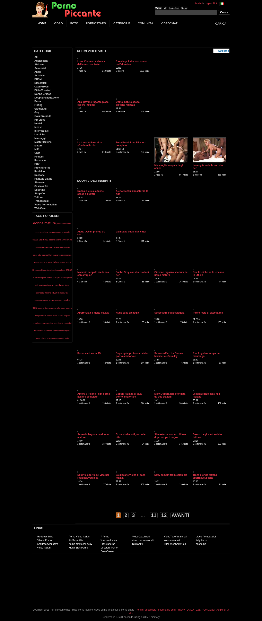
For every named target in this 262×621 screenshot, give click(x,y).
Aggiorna (223, 50)
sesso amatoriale (46, 323)
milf (36, 285)
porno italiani (52, 262)
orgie (67, 338)
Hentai (38, 123)
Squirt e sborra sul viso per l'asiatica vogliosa (93, 476)
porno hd (56, 308)
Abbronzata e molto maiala (93, 312)
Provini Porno (42, 167)
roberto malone (49, 270)
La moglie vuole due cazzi (131, 231)
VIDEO (58, 23)
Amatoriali (40, 68)
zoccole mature (40, 331)
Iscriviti (199, 3)
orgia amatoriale (63, 232)
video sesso (51, 338)
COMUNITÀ (145, 23)
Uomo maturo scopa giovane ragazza (128, 103)
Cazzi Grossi (41, 86)
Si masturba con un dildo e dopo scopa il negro (170, 436)
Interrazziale (41, 130)
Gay (36, 112)
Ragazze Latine (43, 178)
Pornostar (40, 160)
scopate (67, 316)
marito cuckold (39, 263)
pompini (56, 277)
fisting (40, 278)
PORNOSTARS (96, 23)
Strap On (39, 193)
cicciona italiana (55, 240)
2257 (198, 609)
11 (153, 515)
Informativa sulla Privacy (171, 609)
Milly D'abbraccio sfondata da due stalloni (169, 395)
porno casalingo (56, 285)
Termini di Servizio (146, 609)
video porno (58, 315)
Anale (37, 71)
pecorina (36, 323)
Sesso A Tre (41, 186)
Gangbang (40, 108)
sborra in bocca (48, 247)
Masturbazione (43, 142)
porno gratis (66, 255)
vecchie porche (52, 331)
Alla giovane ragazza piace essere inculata (92, 103)
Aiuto (215, 3)
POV (37, 164)
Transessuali (41, 200)
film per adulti (37, 270)
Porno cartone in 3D (89, 353)
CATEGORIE (121, 23)
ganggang (60, 338)
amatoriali (67, 323)
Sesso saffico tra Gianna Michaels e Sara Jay (168, 355)
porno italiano (41, 338)
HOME (42, 23)
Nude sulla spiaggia (127, 312)
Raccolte (39, 175)
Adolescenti (41, 60)
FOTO (74, 23)
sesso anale (65, 262)
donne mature (44, 223)
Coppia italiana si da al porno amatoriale (129, 395)
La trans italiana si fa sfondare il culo (89, 144)
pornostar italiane (43, 293)
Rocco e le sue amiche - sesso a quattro (91, 192)
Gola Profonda (42, 116)
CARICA (220, 23)
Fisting (38, 105)
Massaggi (40, 138)
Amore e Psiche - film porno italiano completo (93, 395)
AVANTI (180, 515)
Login (208, 3)
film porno (47, 278)
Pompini (39, 156)
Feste (37, 101)
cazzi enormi (47, 316)
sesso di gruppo (40, 239)
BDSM (38, 79)
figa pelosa (60, 270)
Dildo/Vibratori (42, 90)
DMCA (190, 609)
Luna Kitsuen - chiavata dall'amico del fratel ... (91, 63)
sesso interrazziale (62, 247)
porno (63, 308)
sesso (45, 300)
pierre (67, 285)
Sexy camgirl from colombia (170, 475)
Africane (39, 64)
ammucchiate (67, 240)
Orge (37, 153)
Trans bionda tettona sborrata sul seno (205, 476)
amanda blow (47, 255)
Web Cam (39, 208)
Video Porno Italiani (45, 204)
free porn (38, 316)
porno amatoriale (63, 223)
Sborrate (39, 182)
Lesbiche (39, 134)
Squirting (39, 189)
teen (60, 300)
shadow (63, 293)
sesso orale (42, 308)
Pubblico (39, 171)
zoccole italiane (41, 232)
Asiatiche (39, 75)
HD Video (39, 119)
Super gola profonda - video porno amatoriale (132, 355)
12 (164, 515)
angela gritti (43, 285)
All (35, 57)
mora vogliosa (66, 278)
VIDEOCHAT (169, 23)
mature (50, 308)
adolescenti (53, 300)
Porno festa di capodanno (208, 312)
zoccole (69, 308)
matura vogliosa (64, 331)
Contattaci (209, 609)
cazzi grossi (57, 255)
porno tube (37, 255)
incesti (55, 292)
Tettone (38, 197)
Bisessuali (40, 83)
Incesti (38, 127)
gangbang (52, 232)
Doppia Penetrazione (46, 97)
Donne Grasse (42, 94)
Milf (36, 149)
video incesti (58, 323)
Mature (38, 145)
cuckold (38, 247)
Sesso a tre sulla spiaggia (169, 312)
